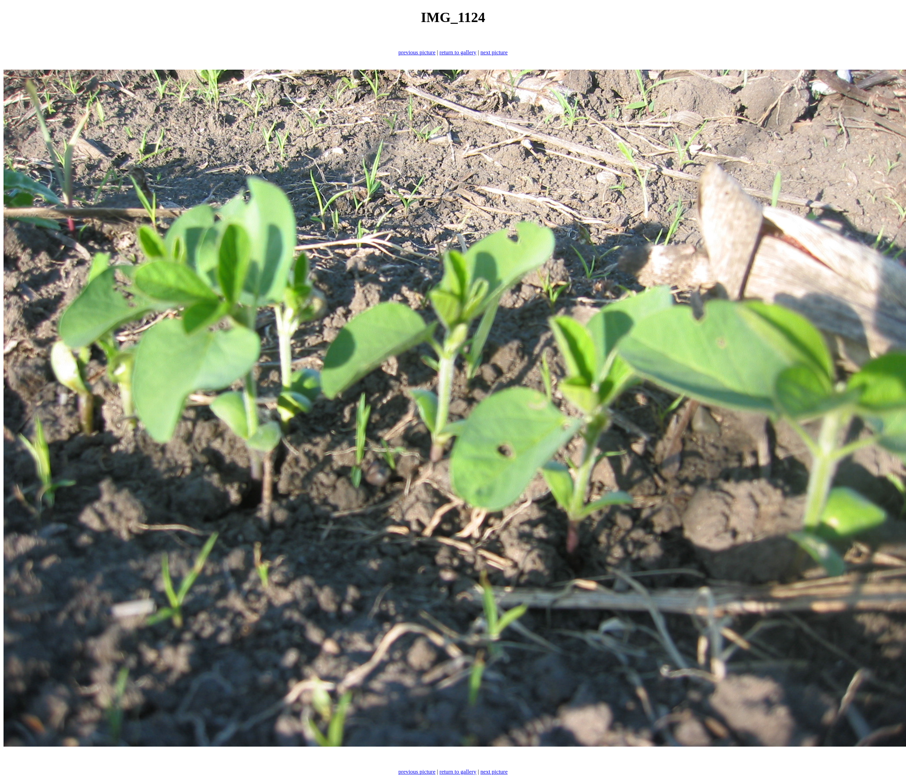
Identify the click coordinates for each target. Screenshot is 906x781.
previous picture (416, 52)
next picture (494, 52)
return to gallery (457, 52)
